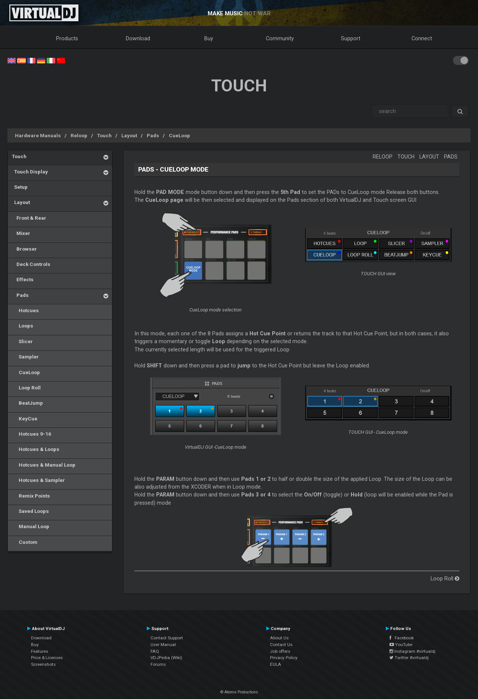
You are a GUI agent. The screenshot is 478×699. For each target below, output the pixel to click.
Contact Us (281, 644)
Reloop (79, 135)
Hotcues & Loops (35, 449)
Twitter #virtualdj (409, 657)
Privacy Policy (284, 657)
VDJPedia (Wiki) (166, 657)
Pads (153, 135)
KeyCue (24, 418)
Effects (23, 279)
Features (39, 651)
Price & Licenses (47, 657)
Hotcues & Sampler (38, 480)
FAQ (154, 651)
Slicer (22, 341)
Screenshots (43, 664)
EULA (275, 664)
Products (67, 38)
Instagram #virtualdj (412, 651)
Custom (24, 542)
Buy (208, 38)
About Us (279, 637)
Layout (129, 135)
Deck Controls (31, 264)
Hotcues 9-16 (31, 434)
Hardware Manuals (38, 135)
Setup (20, 187)
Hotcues (25, 310)
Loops (22, 326)
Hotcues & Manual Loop (43, 465)
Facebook (401, 637)
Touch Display (30, 172)
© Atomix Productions (239, 692)
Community (280, 38)
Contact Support (166, 637)
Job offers (280, 651)
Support (350, 38)
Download (138, 38)
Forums (158, 664)
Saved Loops (30, 511)
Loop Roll (26, 388)
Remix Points (31, 496)
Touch (104, 135)
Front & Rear (29, 218)
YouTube (400, 644)
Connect (422, 38)
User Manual (163, 644)
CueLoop (179, 135)
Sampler (25, 357)
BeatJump (27, 403)
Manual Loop (30, 526)
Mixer (21, 233)
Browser (24, 249)
